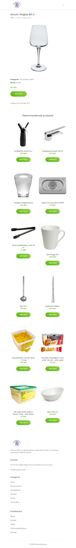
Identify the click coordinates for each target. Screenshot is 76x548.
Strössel (13, 494)
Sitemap (13, 532)
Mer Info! (18, 94)
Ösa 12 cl (23, 306)
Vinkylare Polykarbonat (23, 203)
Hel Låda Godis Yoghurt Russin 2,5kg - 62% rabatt (23, 413)
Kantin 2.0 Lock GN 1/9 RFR (53, 203)
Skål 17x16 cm (52, 412)
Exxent (31, 79)
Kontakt (13, 520)
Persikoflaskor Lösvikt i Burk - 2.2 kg (23, 359)
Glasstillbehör (15, 490)
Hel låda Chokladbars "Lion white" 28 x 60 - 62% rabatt (53, 359)
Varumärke (24, 79)
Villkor (12, 524)
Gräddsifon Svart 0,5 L (23, 151)
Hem (12, 18)
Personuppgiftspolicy (18, 528)
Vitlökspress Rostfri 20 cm (52, 151)
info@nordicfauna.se (18, 470)
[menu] (64, 4)
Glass (12, 482)
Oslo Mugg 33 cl (52, 254)
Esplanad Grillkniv (52, 306)
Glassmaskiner (15, 486)
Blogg (12, 516)
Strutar (13, 498)
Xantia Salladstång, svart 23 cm (23, 246)
